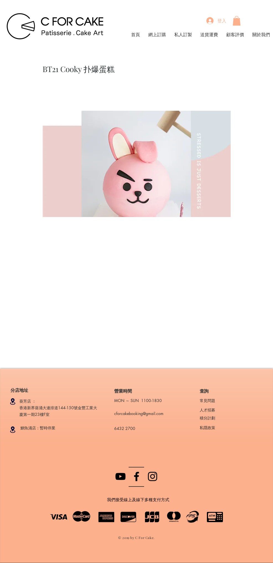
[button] (237, 21)
